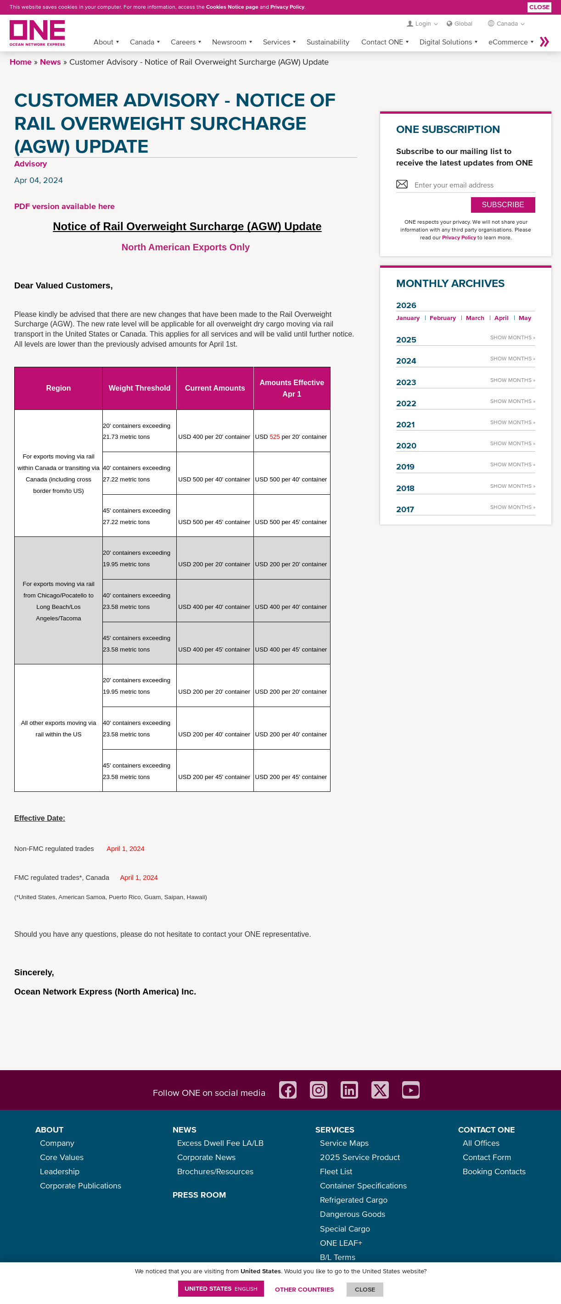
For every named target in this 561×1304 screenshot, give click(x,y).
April (501, 317)
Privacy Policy (287, 7)
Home (21, 61)
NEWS (184, 1129)
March (475, 317)
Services (276, 42)
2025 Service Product (360, 1157)
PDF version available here (64, 206)
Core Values (62, 1157)
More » (544, 41)
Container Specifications (363, 1185)
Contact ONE (382, 42)
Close (539, 7)
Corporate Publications (80, 1185)
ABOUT (49, 1129)
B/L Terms (337, 1257)
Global (463, 23)
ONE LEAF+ (341, 1243)
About (103, 42)
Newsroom (229, 42)
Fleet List (336, 1171)
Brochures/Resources (215, 1171)
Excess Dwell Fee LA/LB (220, 1143)
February (443, 317)
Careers (183, 42)
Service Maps (344, 1143)
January (408, 317)
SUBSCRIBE (503, 205)
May (525, 317)
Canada (142, 42)
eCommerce (508, 42)
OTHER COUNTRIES (304, 1289)
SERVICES (334, 1129)
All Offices (481, 1143)
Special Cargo (345, 1228)
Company (57, 1143)
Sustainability (328, 42)
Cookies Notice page (232, 7)
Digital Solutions (446, 42)
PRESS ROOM (199, 1194)
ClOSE (365, 1289)
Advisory (30, 163)
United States (221, 1288)
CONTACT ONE (486, 1129)
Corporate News (206, 1157)
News (50, 61)
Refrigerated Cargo (353, 1200)
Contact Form (487, 1157)
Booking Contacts (494, 1171)
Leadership (59, 1171)
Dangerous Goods (352, 1214)
